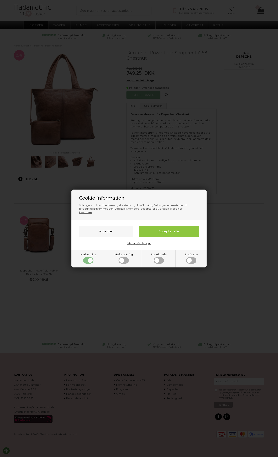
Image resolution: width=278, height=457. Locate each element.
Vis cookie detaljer (139, 243)
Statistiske (191, 258)
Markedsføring (123, 258)
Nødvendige (88, 258)
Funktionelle (159, 258)
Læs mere (85, 212)
